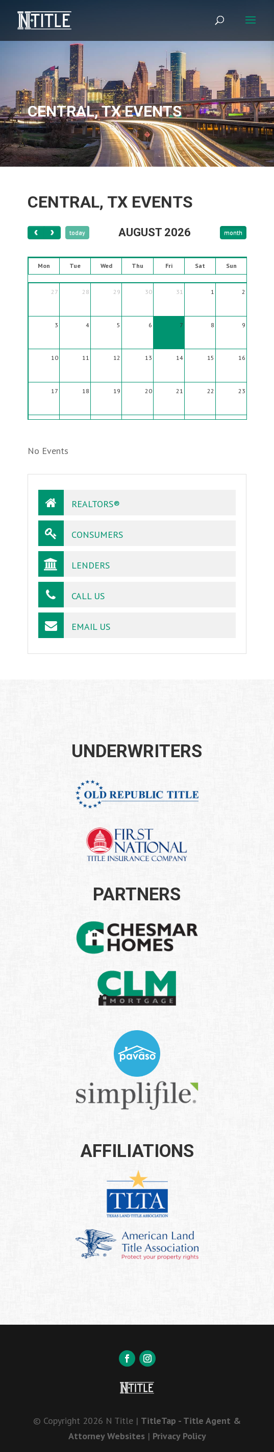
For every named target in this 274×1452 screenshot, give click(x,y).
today (77, 232)
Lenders (74, 564)
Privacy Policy (179, 1436)
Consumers (80, 533)
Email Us (74, 625)
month (233, 232)
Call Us (71, 594)
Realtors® (79, 502)
